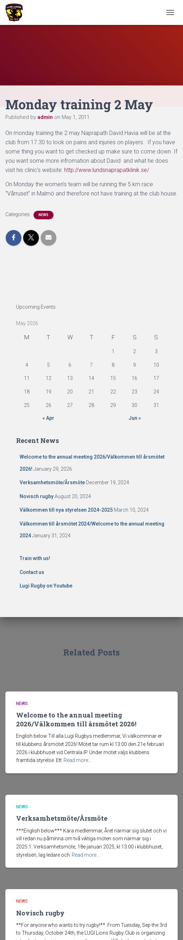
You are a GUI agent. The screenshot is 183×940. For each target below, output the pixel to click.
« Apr (48, 418)
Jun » (134, 418)
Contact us (32, 572)
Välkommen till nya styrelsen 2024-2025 (66, 510)
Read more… (77, 760)
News (44, 215)
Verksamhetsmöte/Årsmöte (52, 482)
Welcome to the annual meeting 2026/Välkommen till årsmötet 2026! (76, 719)
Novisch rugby (37, 496)
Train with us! (35, 558)
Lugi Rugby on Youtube (46, 586)
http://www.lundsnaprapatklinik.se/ (106, 170)
